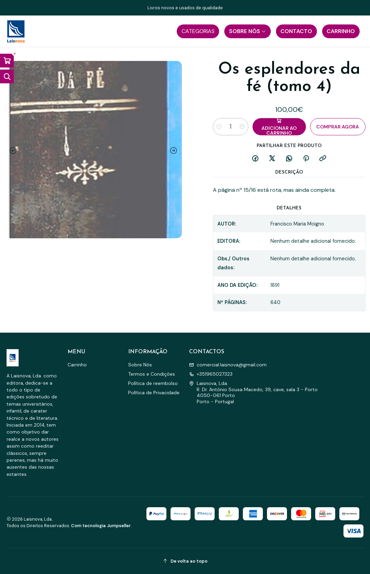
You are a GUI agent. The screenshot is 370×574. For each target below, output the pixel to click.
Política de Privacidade (153, 392)
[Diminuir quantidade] (219, 126)
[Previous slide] (12, 150)
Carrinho (77, 365)
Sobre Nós (140, 365)
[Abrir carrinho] (7, 60)
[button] (198, 31)
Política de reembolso (153, 383)
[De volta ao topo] (185, 561)
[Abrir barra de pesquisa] (7, 76)
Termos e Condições (151, 374)
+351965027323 (211, 374)
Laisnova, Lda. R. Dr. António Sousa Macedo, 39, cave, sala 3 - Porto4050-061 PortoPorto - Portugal (253, 392)
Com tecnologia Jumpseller (101, 526)
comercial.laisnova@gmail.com (228, 365)
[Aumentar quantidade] (242, 126)
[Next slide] (175, 150)
